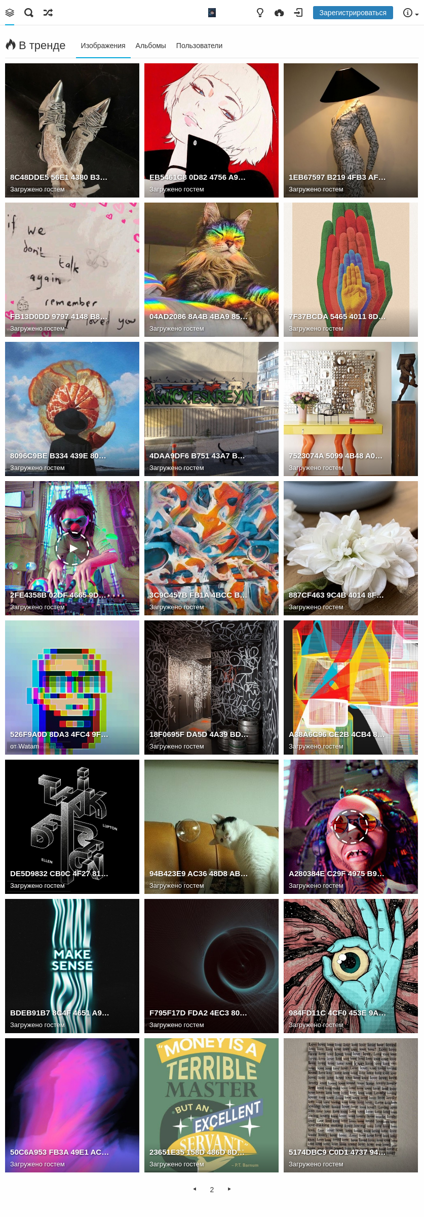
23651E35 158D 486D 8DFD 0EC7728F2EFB (199, 1152)
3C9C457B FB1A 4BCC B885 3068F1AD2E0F (199, 595)
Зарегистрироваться (353, 13)
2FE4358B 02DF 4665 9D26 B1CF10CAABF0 (59, 595)
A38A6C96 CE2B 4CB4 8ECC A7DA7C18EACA (338, 734)
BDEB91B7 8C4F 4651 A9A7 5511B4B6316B (59, 1012)
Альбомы (151, 46)
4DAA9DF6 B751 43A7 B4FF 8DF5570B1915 (199, 455)
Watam (29, 746)
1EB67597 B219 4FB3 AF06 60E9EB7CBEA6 (338, 177)
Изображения (103, 46)
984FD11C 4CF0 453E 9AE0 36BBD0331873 (338, 1012)
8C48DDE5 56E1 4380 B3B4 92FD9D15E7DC (59, 177)
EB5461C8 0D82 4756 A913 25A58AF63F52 (199, 177)
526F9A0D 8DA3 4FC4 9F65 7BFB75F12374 (59, 734)
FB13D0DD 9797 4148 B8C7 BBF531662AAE (59, 316)
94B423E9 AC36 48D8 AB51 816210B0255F (199, 873)
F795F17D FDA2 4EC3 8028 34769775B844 (199, 1012)
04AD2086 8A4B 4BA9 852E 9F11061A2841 (199, 316)
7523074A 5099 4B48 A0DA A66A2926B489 (338, 455)
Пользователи (199, 46)
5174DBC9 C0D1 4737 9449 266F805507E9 (338, 1152)
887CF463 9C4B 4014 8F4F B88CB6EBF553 (338, 595)
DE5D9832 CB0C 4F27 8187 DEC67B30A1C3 (59, 873)
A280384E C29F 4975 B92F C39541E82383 (338, 873)
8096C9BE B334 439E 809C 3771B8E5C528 (59, 455)
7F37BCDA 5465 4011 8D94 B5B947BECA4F (338, 316)
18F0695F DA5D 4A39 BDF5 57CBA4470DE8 (199, 734)
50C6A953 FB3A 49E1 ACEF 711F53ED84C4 (59, 1152)
